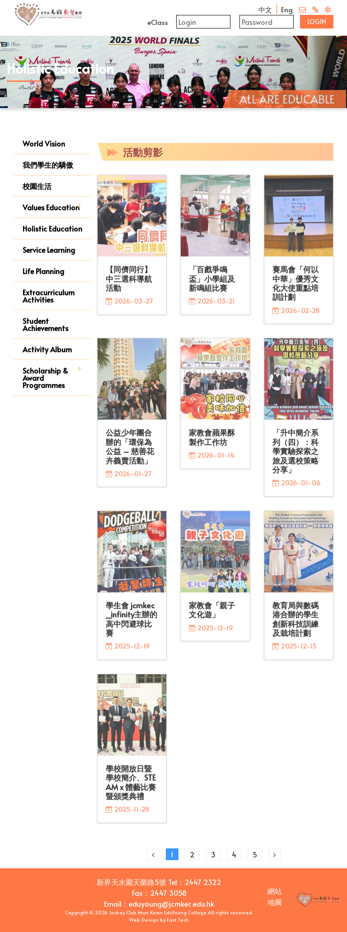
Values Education (51, 207)
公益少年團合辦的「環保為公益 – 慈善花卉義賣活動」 (130, 453)
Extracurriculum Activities (49, 295)
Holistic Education (52, 228)
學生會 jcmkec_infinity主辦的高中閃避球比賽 (131, 625)
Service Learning (49, 250)
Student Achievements (45, 324)
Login (316, 21)
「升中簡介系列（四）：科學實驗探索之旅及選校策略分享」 (295, 458)
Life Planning (43, 271)
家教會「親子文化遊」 (212, 616)
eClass (157, 22)
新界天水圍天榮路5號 (131, 882)
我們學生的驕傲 (48, 165)
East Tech (178, 919)
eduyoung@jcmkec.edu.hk (171, 903)
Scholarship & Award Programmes (45, 377)
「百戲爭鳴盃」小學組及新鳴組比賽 (212, 285)
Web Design (144, 919)
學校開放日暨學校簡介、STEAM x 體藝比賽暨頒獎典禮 (131, 788)
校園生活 (37, 186)
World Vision (44, 143)
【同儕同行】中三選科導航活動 (129, 285)
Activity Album (47, 349)
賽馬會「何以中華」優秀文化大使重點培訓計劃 (295, 289)
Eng (287, 9)
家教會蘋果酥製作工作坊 (212, 444)
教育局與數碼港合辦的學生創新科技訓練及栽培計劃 (295, 625)
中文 (265, 9)
